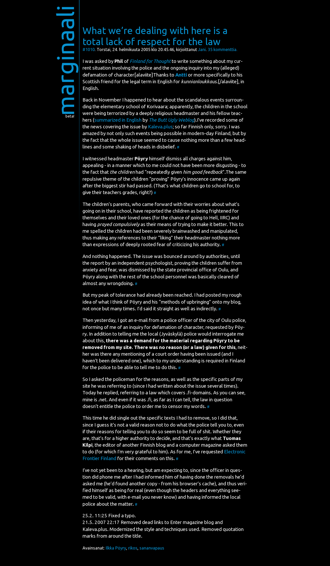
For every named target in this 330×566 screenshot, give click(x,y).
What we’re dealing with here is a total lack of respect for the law (155, 36)
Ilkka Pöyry (116, 548)
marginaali (65, 60)
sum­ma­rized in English (118, 120)
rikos (132, 548)
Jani (202, 49)
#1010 (88, 49)
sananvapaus (151, 548)
